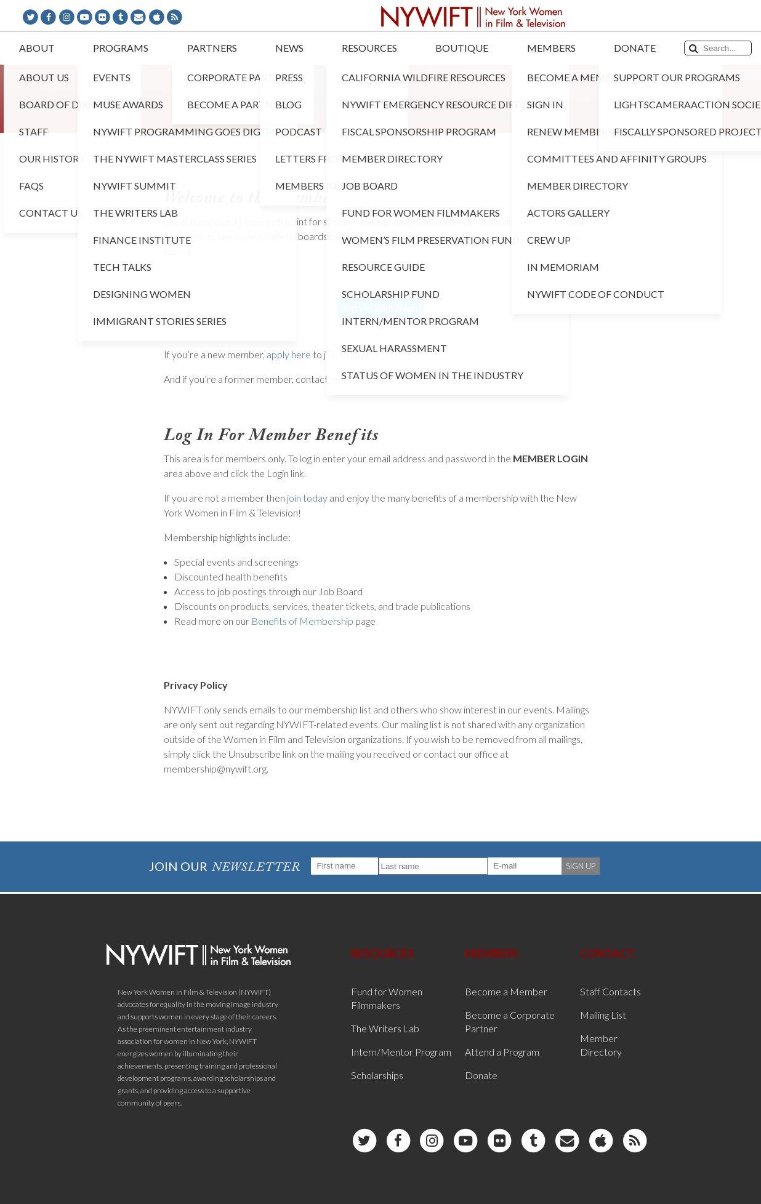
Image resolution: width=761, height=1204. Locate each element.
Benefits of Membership (302, 621)
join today (307, 498)
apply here (289, 354)
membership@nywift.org (381, 379)
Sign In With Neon (381, 308)
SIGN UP (580, 866)
